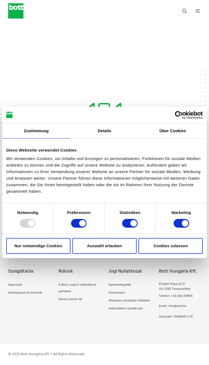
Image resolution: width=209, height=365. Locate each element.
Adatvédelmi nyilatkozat (126, 308)
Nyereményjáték (120, 285)
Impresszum (117, 292)
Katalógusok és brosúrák (25, 292)
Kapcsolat (15, 285)
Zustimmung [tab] (36, 130)
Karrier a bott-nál (70, 299)
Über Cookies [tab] (172, 130)
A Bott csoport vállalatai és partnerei (77, 288)
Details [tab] (104, 130)
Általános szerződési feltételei (129, 300)
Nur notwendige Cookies (38, 245)
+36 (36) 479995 (182, 296)
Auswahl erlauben (104, 245)
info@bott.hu (177, 306)
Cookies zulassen (170, 245)
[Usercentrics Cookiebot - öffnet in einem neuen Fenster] (179, 115)
